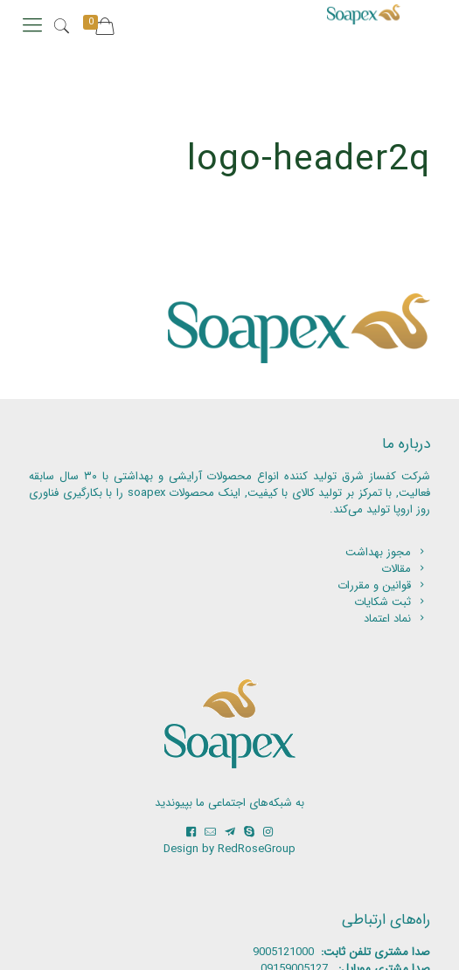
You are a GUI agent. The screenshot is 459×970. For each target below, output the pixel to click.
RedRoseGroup (257, 849)
